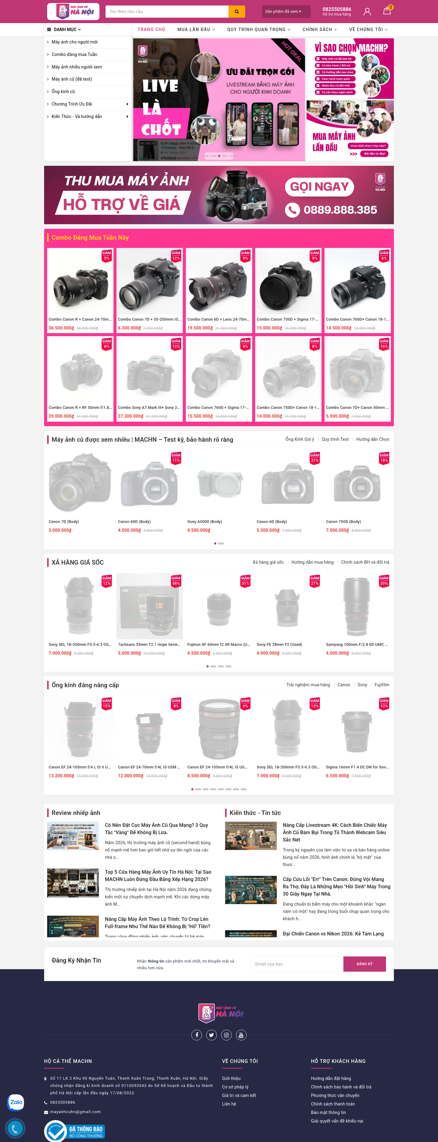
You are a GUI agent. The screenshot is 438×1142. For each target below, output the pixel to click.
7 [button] (236, 789)
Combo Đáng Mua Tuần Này (90, 237)
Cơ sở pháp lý (235, 1066)
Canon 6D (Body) (272, 521)
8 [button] (244, 789)
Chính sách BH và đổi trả (365, 562)
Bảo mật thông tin (328, 1092)
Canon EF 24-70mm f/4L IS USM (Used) (153, 767)
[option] (219, 99)
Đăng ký (365, 964)
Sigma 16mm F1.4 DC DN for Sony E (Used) (365, 767)
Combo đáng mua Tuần (74, 54)
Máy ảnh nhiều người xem (77, 66)
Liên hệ (229, 1083)
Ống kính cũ (63, 91)
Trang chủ (151, 29)
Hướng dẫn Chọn (372, 439)
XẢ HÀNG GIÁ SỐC (78, 562)
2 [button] (213, 156)
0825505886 (62, 1082)
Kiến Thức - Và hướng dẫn (77, 116)
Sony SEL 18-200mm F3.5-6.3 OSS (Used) (86, 644)
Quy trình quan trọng (258, 29)
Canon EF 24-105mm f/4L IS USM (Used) (224, 767)
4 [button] (225, 156)
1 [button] (206, 156)
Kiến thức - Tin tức (255, 812)
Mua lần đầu (196, 29)
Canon (344, 684)
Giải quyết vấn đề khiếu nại (337, 1100)
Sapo (271, 1135)
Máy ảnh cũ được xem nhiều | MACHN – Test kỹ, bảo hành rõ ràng (142, 439)
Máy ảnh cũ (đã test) (72, 79)
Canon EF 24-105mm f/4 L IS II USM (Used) (88, 767)
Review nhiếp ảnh (76, 812)
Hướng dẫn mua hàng (312, 562)
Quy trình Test (335, 439)
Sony (362, 684)
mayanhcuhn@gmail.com (75, 1091)
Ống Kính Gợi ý (300, 439)
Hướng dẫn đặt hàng (331, 1058)
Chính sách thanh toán (333, 1083)
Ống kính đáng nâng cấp (85, 685)
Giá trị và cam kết (239, 1075)
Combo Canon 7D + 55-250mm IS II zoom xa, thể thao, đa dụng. (175, 319)
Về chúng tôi (368, 29)
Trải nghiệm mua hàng (308, 684)
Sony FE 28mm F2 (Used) (279, 644)
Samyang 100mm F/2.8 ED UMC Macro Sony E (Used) (374, 644)
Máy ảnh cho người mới (75, 42)
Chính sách (320, 29)
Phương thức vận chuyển (335, 1075)
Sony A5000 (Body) (204, 521)
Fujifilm (382, 684)
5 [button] (232, 156)
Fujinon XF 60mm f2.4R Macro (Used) (221, 644)
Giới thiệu (231, 1058)
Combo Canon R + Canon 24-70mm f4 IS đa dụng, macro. (100, 319)
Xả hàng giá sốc (268, 562)
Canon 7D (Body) (64, 521)
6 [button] (228, 789)
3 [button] (219, 156)
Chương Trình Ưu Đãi (72, 104)
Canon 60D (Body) (134, 521)
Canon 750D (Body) (343, 521)
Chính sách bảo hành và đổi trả (341, 1066)
